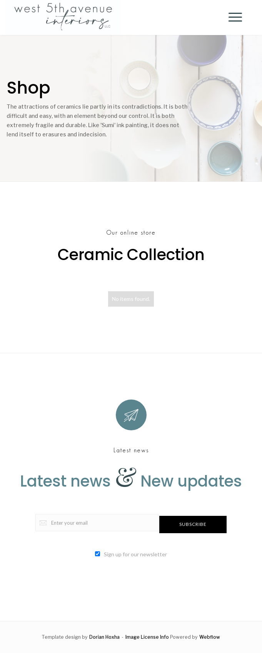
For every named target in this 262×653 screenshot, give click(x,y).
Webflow (209, 637)
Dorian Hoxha (104, 637)
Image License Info (147, 637)
